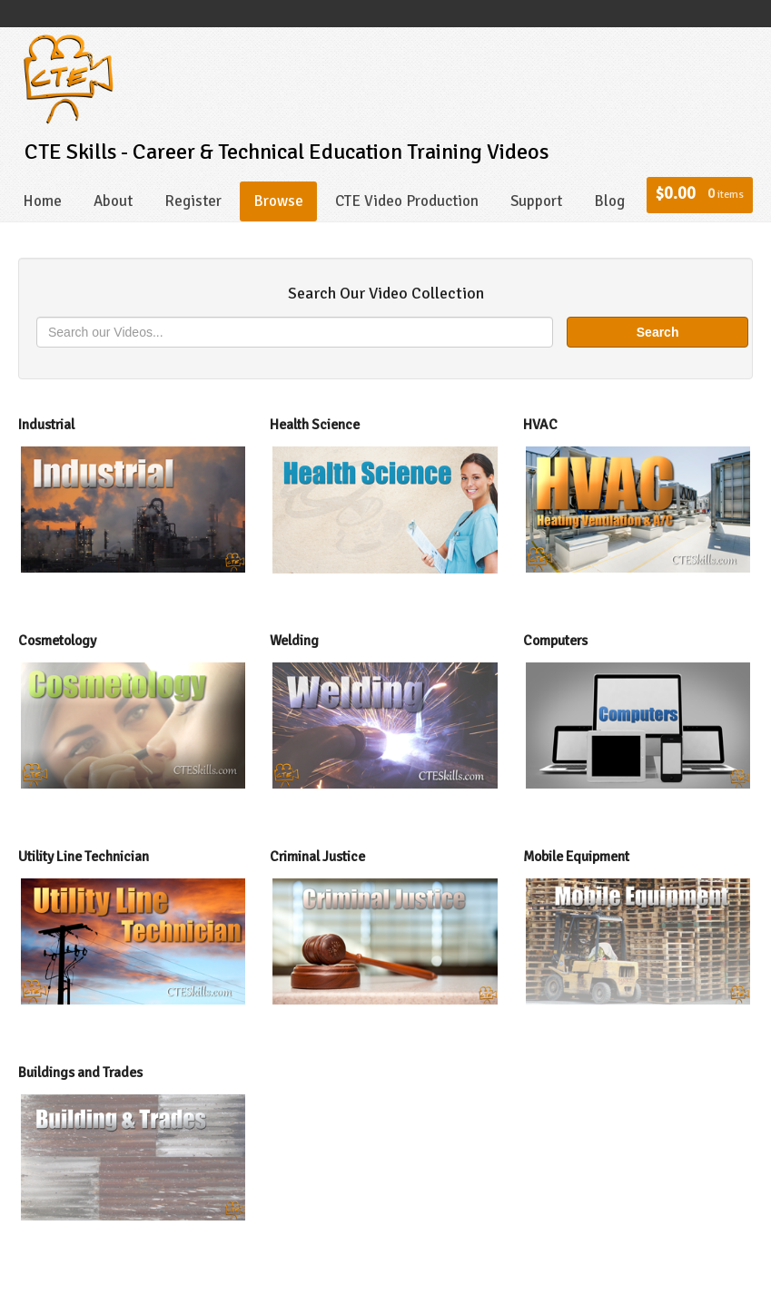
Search (658, 332)
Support (536, 201)
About (113, 201)
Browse (278, 201)
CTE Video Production (407, 201)
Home (42, 201)
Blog (609, 201)
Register (193, 201)
